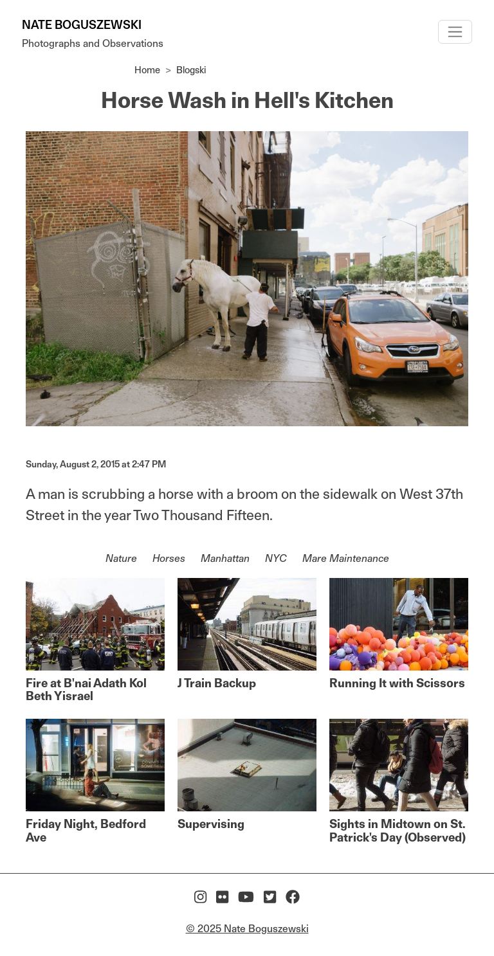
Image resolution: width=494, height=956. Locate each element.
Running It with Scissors (397, 683)
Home (147, 69)
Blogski (191, 69)
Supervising (211, 824)
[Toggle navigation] (455, 32)
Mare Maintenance (345, 558)
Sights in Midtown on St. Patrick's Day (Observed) (397, 830)
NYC (276, 558)
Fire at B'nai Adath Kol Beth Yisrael (86, 689)
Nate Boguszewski (82, 25)
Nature (121, 558)
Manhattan (225, 558)
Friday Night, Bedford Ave (86, 830)
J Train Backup (217, 683)
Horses (168, 558)
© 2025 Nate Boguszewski (247, 929)
